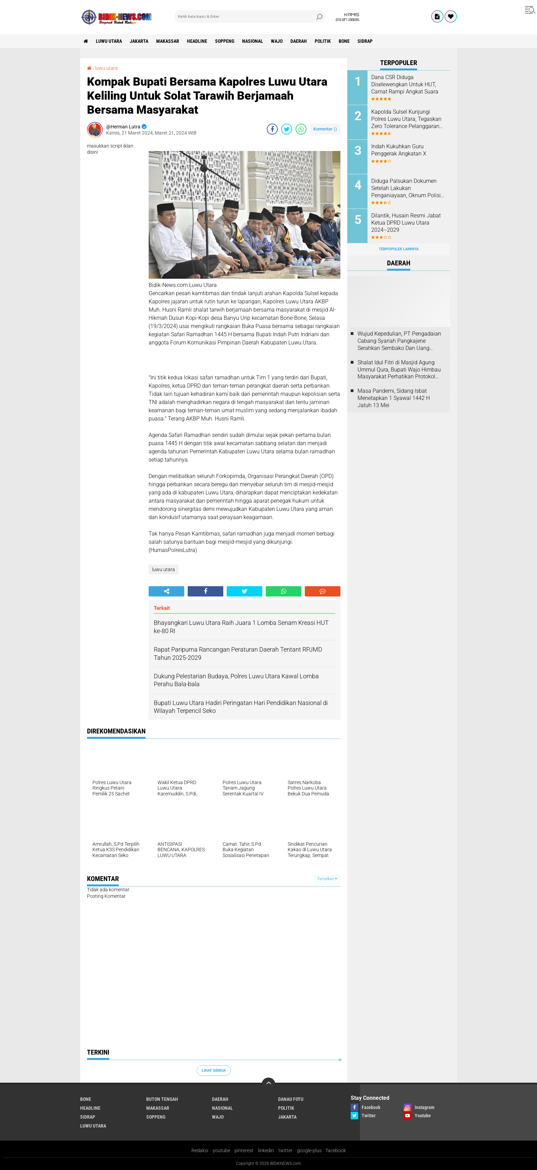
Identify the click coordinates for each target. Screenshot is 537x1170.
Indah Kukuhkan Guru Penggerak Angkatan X (398, 150)
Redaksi (199, 1150)
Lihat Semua (214, 1070)
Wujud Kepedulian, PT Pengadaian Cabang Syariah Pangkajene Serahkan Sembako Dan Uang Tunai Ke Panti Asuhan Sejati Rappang (399, 341)
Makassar (167, 41)
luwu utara (109, 41)
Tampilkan (327, 879)
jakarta (139, 41)
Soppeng (224, 41)
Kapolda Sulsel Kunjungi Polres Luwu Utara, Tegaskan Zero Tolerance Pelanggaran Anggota (406, 119)
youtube (221, 1150)
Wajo (277, 41)
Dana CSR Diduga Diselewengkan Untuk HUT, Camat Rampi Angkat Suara (404, 84)
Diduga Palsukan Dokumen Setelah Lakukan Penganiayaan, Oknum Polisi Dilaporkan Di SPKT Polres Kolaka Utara (406, 188)
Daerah (298, 41)
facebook (336, 1150)
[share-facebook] (272, 129)
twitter (285, 1150)
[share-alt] (166, 591)
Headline (197, 41)
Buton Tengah (162, 1099)
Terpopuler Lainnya (399, 249)
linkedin (266, 1150)
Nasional (252, 41)
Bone (344, 41)
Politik (323, 41)
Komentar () (325, 128)
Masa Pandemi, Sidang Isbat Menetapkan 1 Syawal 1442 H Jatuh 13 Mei (394, 398)
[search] (249, 16)
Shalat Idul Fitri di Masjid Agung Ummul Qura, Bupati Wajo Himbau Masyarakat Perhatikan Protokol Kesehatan (399, 369)
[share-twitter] (286, 129)
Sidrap (365, 41)
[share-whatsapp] (301, 129)
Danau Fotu (290, 1099)
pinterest (244, 1150)
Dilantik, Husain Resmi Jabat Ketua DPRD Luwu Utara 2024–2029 (406, 222)
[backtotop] (268, 1084)
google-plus (309, 1150)
